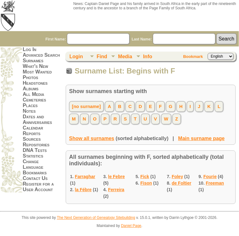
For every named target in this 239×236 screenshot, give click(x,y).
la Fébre (83, 189)
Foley (177, 176)
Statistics (33, 155)
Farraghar (85, 176)
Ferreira (116, 189)
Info (147, 56)
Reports (31, 133)
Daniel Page (131, 226)
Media (125, 56)
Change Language (33, 164)
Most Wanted (37, 71)
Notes (29, 111)
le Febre (116, 176)
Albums (31, 88)
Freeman (215, 183)
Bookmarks (35, 172)
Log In (29, 49)
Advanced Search (41, 55)
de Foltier (181, 183)
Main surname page (201, 138)
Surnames (33, 60)
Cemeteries (34, 99)
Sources (32, 139)
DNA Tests (35, 150)
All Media (33, 94)
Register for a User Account (38, 186)
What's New (35, 66)
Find (102, 56)
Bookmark (193, 56)
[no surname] (86, 106)
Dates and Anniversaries (37, 119)
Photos (30, 77)
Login (76, 56)
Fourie (210, 176)
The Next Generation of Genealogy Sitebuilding (96, 217)
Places (30, 105)
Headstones (35, 83)
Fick (144, 176)
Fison (146, 183)
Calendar (33, 127)
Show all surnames (91, 138)
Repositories (36, 144)
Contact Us (35, 178)
